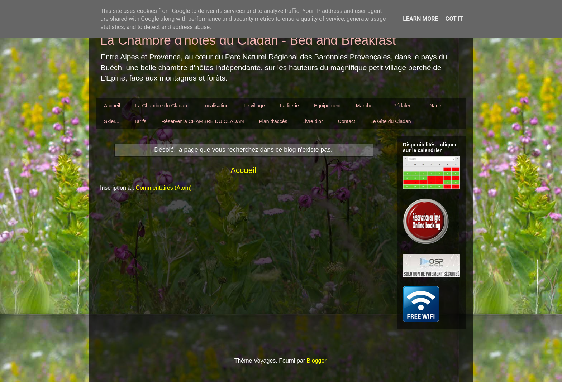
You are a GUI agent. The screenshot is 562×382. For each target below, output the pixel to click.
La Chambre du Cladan (161, 105)
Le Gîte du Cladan (390, 121)
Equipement (327, 105)
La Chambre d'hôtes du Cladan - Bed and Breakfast (248, 40)
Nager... (438, 105)
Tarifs (140, 121)
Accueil (112, 105)
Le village (254, 105)
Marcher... (367, 105)
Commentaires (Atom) (164, 188)
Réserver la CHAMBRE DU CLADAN (202, 121)
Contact (346, 121)
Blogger (316, 361)
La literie (289, 105)
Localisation (215, 105)
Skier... (111, 121)
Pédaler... (403, 105)
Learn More (420, 18)
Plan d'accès (273, 121)
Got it (454, 18)
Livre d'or (312, 121)
